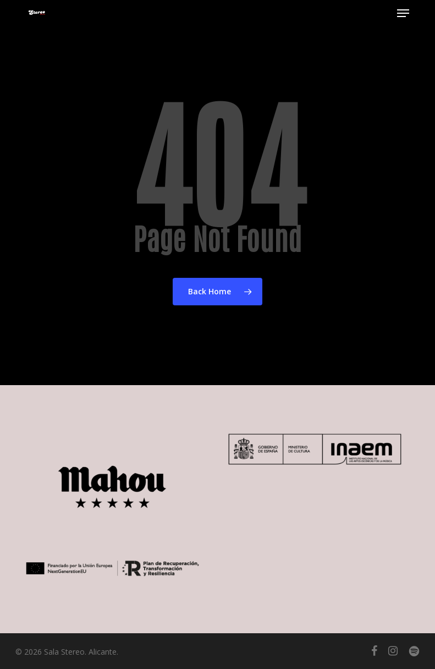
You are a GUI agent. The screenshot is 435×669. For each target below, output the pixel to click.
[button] (403, 13)
